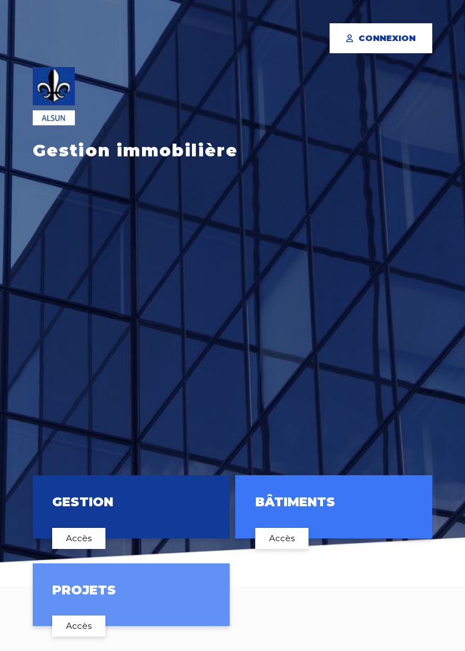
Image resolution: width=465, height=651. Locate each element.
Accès (79, 538)
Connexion (381, 38)
